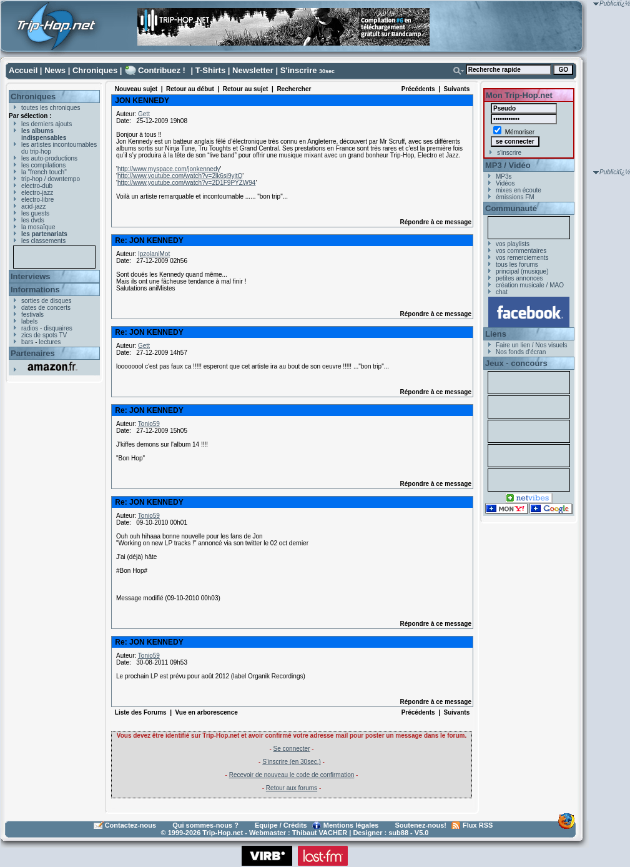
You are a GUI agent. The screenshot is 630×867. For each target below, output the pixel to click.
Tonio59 (149, 423)
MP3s (504, 176)
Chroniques (94, 70)
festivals (32, 314)
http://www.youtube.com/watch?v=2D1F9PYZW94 (186, 182)
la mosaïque (38, 227)
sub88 (398, 832)
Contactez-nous (131, 825)
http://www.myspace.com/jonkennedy (168, 169)
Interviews (31, 276)
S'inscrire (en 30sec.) (291, 761)
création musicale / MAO (530, 285)
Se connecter (291, 748)
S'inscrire (298, 70)
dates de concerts (46, 307)
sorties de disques (46, 300)
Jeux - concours (516, 363)
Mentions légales (351, 825)
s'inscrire (509, 152)
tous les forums (517, 264)
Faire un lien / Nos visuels (532, 345)
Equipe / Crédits (281, 825)
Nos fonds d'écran (521, 352)
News (55, 70)
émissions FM (515, 197)
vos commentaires (521, 250)
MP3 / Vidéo (508, 165)
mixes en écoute (518, 190)
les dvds (32, 220)
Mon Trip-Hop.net (519, 95)
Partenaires (33, 353)
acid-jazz (33, 206)
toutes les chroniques (51, 107)
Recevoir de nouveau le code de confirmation (292, 774)
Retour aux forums (291, 788)
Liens (495, 334)
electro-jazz (37, 192)
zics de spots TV (44, 335)
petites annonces (519, 278)
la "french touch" (44, 172)
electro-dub (36, 185)
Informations (35, 289)
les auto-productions (49, 158)
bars (27, 342)
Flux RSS (478, 825)
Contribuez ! (161, 70)
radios (29, 328)
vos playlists (512, 243)
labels (29, 321)
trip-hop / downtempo (50, 179)
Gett (144, 114)
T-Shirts (210, 70)
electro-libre (37, 199)
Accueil (23, 70)
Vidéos (505, 183)
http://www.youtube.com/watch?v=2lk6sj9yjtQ (179, 175)
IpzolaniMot (154, 253)
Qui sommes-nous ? (205, 825)
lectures (50, 342)
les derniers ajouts (46, 124)
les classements (43, 240)
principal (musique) (522, 271)
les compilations (43, 165)
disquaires (58, 328)
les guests (35, 213)
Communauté (511, 208)
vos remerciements (522, 257)
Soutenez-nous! (421, 825)
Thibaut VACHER (319, 832)
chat (502, 292)
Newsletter (252, 70)
